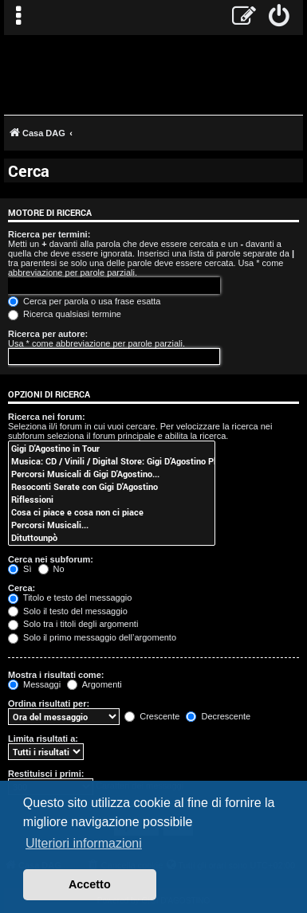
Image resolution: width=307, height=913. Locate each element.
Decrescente (218, 716)
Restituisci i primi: (46, 773)
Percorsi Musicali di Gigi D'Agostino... (112, 474)
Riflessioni (112, 499)
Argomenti (94, 684)
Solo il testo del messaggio (68, 611)
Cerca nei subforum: (50, 559)
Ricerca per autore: (48, 334)
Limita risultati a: (43, 738)
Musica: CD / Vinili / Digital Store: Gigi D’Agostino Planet (112, 461)
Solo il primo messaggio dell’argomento (92, 637)
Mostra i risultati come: (56, 675)
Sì (19, 569)
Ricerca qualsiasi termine (64, 314)
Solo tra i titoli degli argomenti (73, 624)
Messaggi (34, 684)
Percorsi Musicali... (112, 525)
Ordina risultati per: (48, 703)
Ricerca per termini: (49, 234)
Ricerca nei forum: (46, 416)
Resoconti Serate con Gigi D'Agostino (112, 486)
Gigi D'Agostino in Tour (112, 448)
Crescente (151, 716)
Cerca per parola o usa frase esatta (84, 301)
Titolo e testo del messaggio (70, 597)
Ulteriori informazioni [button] (84, 843)
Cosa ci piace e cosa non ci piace (112, 512)
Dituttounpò (112, 537)
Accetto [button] (90, 884)
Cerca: (21, 588)
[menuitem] (279, 17)
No (51, 569)
